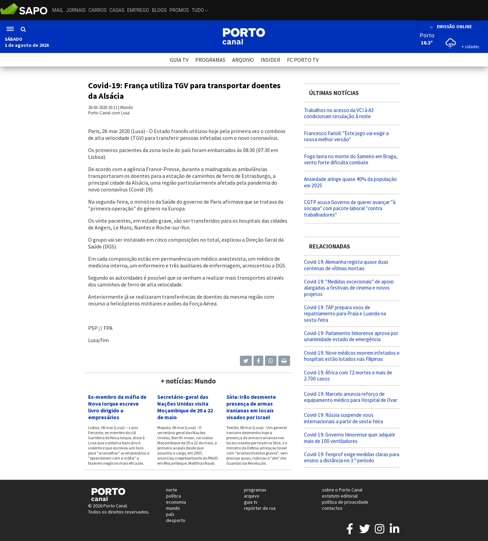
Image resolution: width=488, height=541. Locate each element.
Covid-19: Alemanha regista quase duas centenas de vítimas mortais (346, 265)
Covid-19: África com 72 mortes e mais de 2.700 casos (348, 375)
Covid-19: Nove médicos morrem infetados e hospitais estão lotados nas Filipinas (352, 356)
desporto (175, 520)
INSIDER (270, 59)
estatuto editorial (340, 496)
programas (255, 490)
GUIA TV (179, 59)
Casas (116, 10)
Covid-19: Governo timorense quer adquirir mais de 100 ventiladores (349, 437)
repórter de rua (260, 508)
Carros (97, 10)
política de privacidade (345, 502)
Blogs (159, 10)
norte (171, 490)
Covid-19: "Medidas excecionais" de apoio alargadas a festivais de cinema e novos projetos (349, 287)
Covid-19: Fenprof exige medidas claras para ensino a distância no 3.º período (351, 457)
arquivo (251, 496)
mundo (173, 508)
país (170, 514)
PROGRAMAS (210, 59)
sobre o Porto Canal (342, 490)
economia (176, 502)
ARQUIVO (243, 59)
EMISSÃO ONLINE (451, 27)
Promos (179, 10)
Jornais (75, 10)
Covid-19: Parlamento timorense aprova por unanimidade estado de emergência (351, 336)
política (173, 496)
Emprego (138, 10)
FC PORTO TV (303, 59)
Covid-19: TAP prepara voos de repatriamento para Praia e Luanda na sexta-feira (345, 313)
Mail (57, 10)
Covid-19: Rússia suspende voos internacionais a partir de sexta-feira (343, 418)
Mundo (126, 107)
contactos (332, 508)
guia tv (251, 502)
